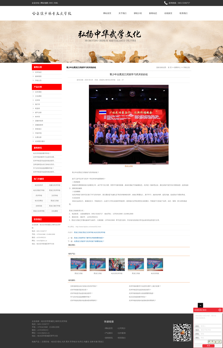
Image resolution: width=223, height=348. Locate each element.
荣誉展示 (38, 129)
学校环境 (38, 133)
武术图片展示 (40, 141)
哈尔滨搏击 (39, 201)
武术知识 (38, 72)
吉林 (92, 342)
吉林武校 (39, 206)
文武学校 (55, 195)
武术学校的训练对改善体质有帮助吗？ (83, 300)
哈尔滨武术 (39, 185)
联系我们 (184, 13)
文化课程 (38, 96)
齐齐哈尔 (73, 342)
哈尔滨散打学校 (38, 190)
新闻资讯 (109, 338)
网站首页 (107, 13)
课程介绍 (138, 13)
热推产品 (35, 342)
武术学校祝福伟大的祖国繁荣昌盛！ (142, 293)
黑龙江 (101, 342)
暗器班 (37, 108)
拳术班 (37, 117)
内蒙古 (86, 342)
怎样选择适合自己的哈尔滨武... (44, 164)
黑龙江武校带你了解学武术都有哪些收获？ (89, 238)
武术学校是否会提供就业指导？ (140, 290)
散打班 (37, 104)
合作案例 (122, 333)
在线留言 (168, 13)
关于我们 (122, 13)
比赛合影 (38, 137)
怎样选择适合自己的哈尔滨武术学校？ (83, 286)
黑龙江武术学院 (38, 211)
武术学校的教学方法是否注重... (44, 157)
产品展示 (109, 333)
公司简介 (122, 328)
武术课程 (38, 92)
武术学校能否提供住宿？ (79, 290)
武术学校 (39, 195)
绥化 (59, 342)
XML (56, 3)
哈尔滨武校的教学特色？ (42, 153)
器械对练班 (39, 121)
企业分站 (35, 3)
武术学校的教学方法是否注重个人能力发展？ (145, 286)
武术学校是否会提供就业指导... (44, 161)
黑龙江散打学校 (54, 206)
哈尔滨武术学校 (99, 232)
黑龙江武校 (55, 201)
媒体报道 (38, 76)
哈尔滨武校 (155, 273)
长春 (96, 342)
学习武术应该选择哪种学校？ (43, 168)
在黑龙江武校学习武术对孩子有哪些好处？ (89, 241)
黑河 (67, 342)
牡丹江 (80, 342)
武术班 (37, 100)
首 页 (169, 67)
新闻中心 (177, 67)
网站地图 (44, 3)
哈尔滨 (54, 342)
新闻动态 (153, 13)
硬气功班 (38, 112)
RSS (51, 3)
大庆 (63, 342)
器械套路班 (39, 125)
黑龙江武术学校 (54, 190)
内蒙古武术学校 (54, 185)
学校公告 (38, 80)
